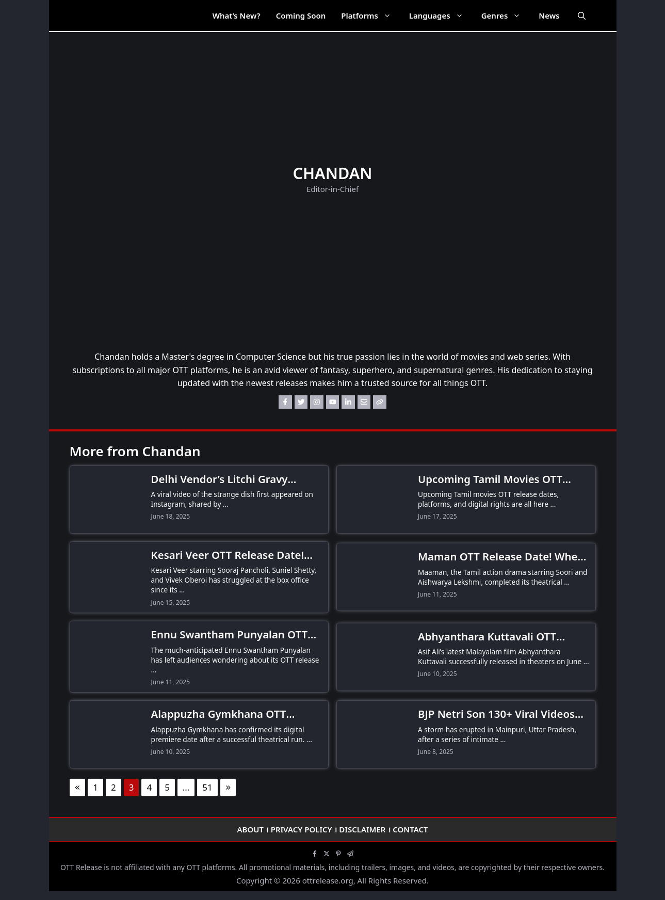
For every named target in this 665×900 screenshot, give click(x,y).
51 (207, 787)
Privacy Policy (301, 829)
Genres (506, 15)
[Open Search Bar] (581, 15)
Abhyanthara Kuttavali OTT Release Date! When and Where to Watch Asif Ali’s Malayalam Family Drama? (498, 637)
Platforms (371, 15)
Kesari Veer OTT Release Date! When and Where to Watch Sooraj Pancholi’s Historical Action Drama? (236, 555)
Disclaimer (362, 829)
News (549, 15)
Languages (441, 15)
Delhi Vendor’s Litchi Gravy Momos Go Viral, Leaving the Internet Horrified (224, 479)
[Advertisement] (333, 273)
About (250, 829)
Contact (410, 829)
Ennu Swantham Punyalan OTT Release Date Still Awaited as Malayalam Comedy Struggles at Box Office (234, 634)
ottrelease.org (327, 880)
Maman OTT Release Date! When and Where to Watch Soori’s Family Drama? (501, 557)
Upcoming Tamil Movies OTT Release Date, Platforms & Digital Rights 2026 (502, 479)
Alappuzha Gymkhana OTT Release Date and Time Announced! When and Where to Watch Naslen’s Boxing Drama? (234, 714)
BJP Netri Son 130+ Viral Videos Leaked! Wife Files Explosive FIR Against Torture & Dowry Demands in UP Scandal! (498, 714)
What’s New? (237, 15)
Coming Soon (301, 15)
